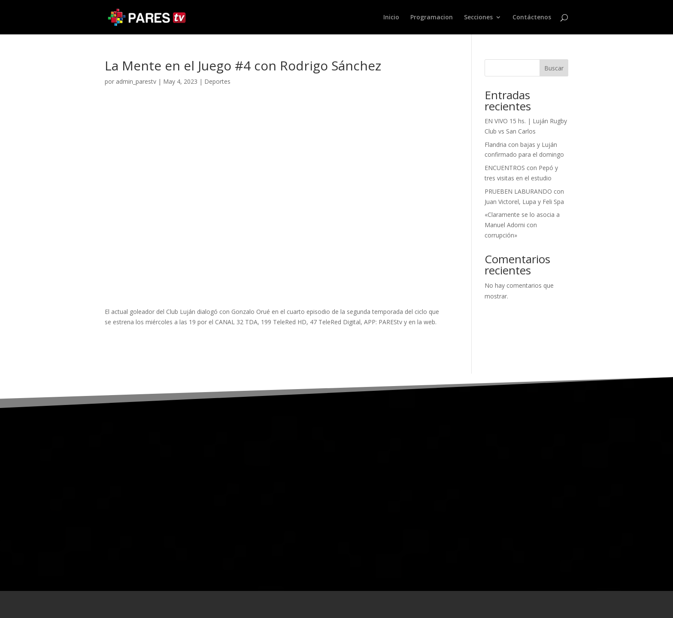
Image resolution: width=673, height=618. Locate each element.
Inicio (391, 17)
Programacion (431, 17)
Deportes (217, 81)
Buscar (554, 68)
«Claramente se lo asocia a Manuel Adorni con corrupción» (522, 224)
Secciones (478, 17)
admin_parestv (136, 81)
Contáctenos (531, 17)
